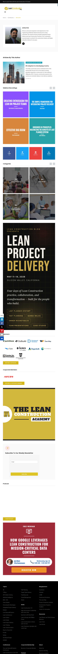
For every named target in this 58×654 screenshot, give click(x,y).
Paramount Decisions (44, 596)
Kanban (5, 608)
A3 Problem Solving (8, 593)
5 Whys (5, 591)
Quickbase (41, 588)
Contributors (11, 17)
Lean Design (6, 619)
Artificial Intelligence (8, 596)
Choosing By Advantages (9, 603)
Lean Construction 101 (26, 606)
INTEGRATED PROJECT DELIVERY (35, 62)
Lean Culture (6, 616)
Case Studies (6, 601)
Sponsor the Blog (43, 649)
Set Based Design (7, 636)
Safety (4, 634)
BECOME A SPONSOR (10, 361)
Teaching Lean (24, 593)
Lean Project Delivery (8, 621)
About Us (41, 647)
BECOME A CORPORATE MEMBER (13, 382)
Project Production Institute (46, 601)
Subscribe (24, 473)
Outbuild (41, 591)
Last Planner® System (8, 611)
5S (3, 588)
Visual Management (26, 596)
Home (4, 17)
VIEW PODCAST (9, 517)
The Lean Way (42, 598)
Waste (22, 598)
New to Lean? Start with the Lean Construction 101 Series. (17, 1)
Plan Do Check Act (7, 629)
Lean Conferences (7, 613)
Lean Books (42, 623)
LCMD (40, 593)
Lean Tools (42, 620)
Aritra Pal (30, 80)
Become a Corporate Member (28, 647)
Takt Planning (24, 588)
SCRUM (5, 639)
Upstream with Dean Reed (27, 613)
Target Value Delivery (26, 591)
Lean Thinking (6, 624)
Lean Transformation (8, 626)
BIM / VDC (5, 598)
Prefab (4, 631)
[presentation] (22, 467)
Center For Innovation (44, 608)
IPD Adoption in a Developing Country (38, 66)
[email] (24, 460)
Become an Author (44, 652)
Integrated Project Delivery (9, 606)
